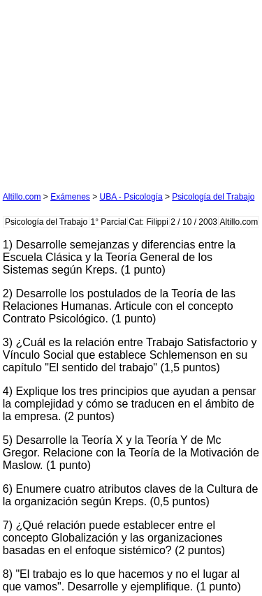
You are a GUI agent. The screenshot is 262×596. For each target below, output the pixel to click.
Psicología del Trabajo (213, 197)
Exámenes (70, 197)
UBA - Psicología (131, 197)
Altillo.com (22, 197)
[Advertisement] (107, 90)
